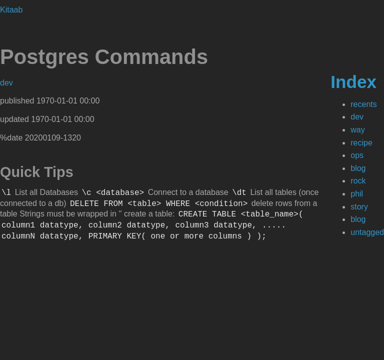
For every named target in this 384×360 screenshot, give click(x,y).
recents (363, 104)
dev (357, 116)
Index (353, 82)
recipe (361, 142)
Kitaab (11, 10)
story (359, 206)
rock (358, 180)
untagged (367, 232)
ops (357, 155)
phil (356, 194)
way (357, 130)
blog (358, 168)
